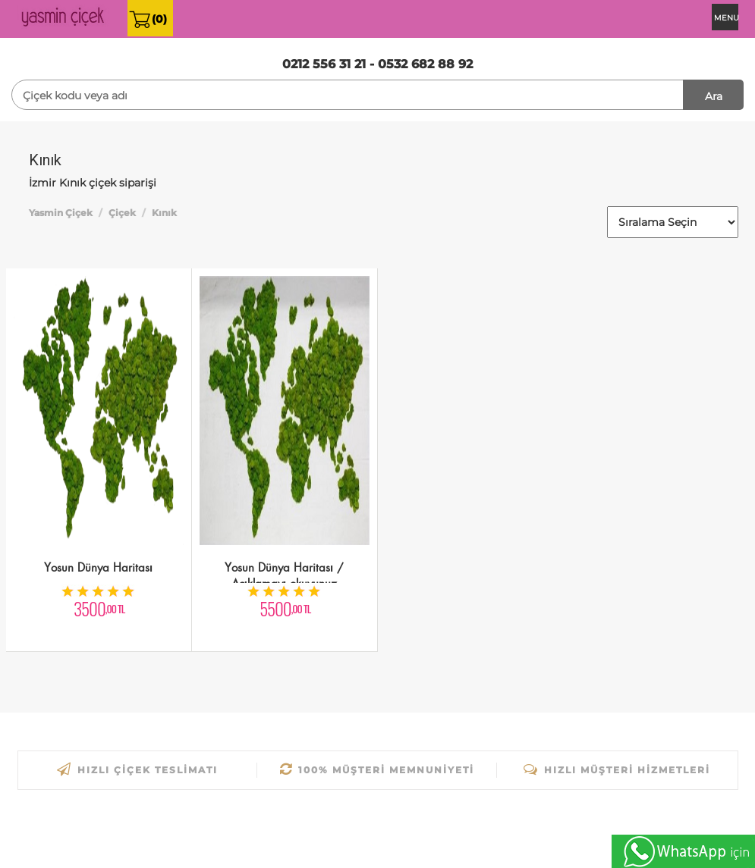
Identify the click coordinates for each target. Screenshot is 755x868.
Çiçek (122, 212)
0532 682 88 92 (425, 64)
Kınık (164, 212)
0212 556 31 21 (324, 64)
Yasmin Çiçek (61, 212)
